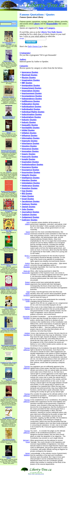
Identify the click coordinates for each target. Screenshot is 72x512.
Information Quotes (31, 138)
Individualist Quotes (31, 109)
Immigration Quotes (31, 85)
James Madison (27, 454)
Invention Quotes (29, 188)
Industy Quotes (29, 122)
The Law (8, 171)
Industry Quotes (29, 120)
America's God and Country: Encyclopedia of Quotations (8, 150)
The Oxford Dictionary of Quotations (8, 42)
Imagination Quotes (31, 80)
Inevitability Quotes (31, 128)
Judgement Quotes (30, 217)
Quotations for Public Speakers (8, 362)
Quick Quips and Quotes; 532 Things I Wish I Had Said (9, 328)
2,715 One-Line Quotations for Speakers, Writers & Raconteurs (8, 287)
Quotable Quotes (8, 246)
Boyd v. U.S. (27, 256)
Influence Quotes (29, 136)
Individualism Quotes (31, 107)
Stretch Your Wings (8, 80)
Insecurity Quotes (30, 157)
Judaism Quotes (29, 215)
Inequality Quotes (30, 125)
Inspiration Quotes (30, 162)
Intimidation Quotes (31, 183)
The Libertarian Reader (9, 439)
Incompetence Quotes (32, 96)
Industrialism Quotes (31, 117)
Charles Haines (27, 308)
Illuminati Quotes (29, 75)
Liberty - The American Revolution (9, 378)
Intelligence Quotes (31, 178)
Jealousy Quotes (29, 204)
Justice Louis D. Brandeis (27, 265)
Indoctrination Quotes (32, 114)
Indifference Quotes (31, 101)
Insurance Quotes (30, 167)
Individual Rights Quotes (33, 112)
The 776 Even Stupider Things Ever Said (9, 230)
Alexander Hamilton (26, 317)
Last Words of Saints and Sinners (8, 131)
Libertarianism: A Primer (8, 418)
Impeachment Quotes (31, 88)
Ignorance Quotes (30, 72)
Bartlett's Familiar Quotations (8, 191)
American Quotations (8, 96)
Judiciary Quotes (29, 220)
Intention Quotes (29, 180)
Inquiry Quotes (28, 154)
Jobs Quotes (27, 209)
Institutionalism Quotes (32, 165)
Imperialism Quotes (31, 91)
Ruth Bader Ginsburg (26, 293)
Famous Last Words (8, 60)
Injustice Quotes (29, 146)
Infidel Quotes (28, 130)
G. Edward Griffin (26, 300)
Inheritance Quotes (30, 143)
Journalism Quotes (30, 212)
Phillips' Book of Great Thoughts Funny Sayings (8, 307)
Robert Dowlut (27, 283)
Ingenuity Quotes (29, 141)
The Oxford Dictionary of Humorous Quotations (8, 117)
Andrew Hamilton (27, 334)
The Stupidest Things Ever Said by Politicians (8, 210)
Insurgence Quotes (30, 170)
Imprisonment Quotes (32, 93)
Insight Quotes (28, 159)
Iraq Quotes (27, 191)
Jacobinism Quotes (31, 201)
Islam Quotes (28, 196)
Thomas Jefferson (26, 349)
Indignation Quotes (30, 104)
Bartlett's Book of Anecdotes (8, 345)
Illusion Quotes (29, 78)
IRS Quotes (27, 194)
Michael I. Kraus (26, 441)
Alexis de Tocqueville (26, 272)
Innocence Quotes (30, 149)
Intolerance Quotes (30, 186)
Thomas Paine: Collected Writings (8, 457)
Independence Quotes (32, 99)
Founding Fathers (8, 396)
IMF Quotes (27, 83)
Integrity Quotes (29, 175)
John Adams (27, 223)
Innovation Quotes (30, 151)
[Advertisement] (36, 493)
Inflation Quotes (29, 133)
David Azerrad (27, 233)
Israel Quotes (28, 199)
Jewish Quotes (28, 207)
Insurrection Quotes (31, 172)
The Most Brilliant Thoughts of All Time (9, 264)
